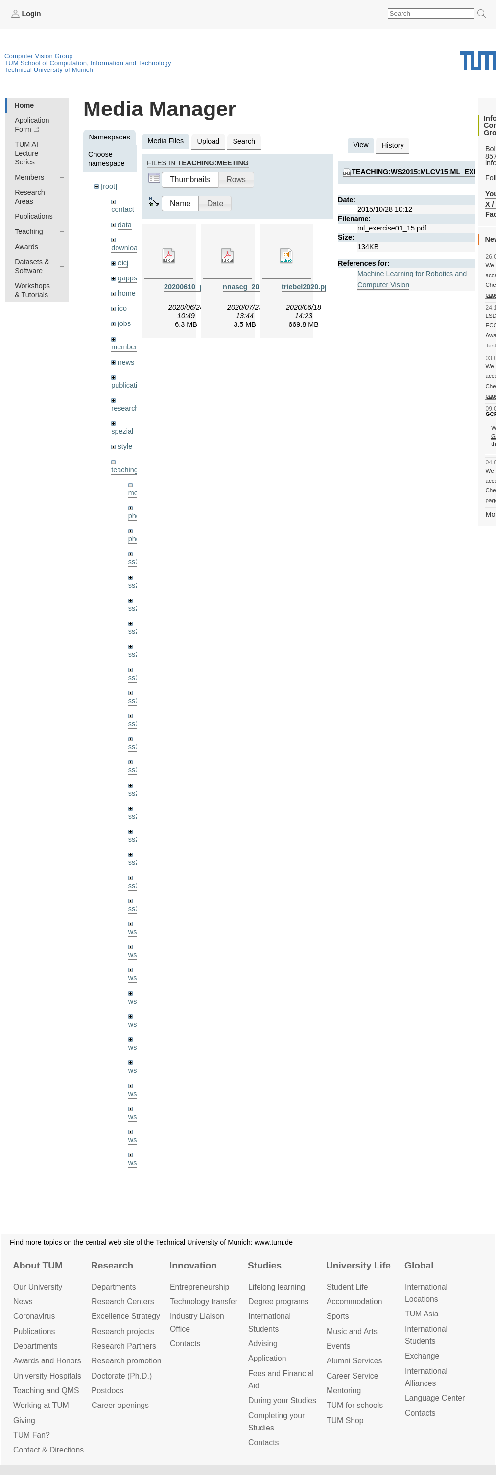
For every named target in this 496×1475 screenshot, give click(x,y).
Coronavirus (34, 1316)
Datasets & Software (32, 266)
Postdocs (107, 1390)
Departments (35, 1346)
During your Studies (282, 1400)
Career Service (352, 1376)
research (125, 408)
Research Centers (123, 1301)
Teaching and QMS (46, 1390)
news (126, 362)
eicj (123, 263)
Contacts (185, 1343)
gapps (127, 278)
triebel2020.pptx (308, 287)
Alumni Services (354, 1361)
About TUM (38, 1265)
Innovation (193, 1265)
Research (112, 1265)
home (127, 293)
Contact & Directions (48, 1450)
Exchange (422, 1356)
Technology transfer (203, 1301)
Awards (26, 247)
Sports (338, 1316)
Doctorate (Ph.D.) (122, 1376)
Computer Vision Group (38, 56)
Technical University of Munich (48, 69)
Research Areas (30, 196)
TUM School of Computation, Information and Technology (87, 63)
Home (24, 105)
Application (267, 1358)
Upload (208, 141)
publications (129, 385)
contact (122, 209)
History (393, 145)
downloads (128, 248)
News (23, 1301)
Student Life (347, 1287)
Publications (34, 216)
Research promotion (127, 1361)
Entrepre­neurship (199, 1287)
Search (244, 141)
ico (122, 308)
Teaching (29, 231)
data (125, 225)
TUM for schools (355, 1405)
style (125, 446)
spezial (122, 431)
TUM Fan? (31, 1435)
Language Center (435, 1398)
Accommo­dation (354, 1301)
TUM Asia (422, 1314)
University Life (358, 1265)
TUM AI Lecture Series (26, 153)
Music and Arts (352, 1331)
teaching (124, 470)
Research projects (123, 1331)
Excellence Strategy (126, 1316)
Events (338, 1346)
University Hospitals (47, 1376)
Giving (24, 1420)
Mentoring (344, 1390)
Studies (265, 1265)
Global (419, 1265)
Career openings (120, 1405)
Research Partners (124, 1346)
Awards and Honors (47, 1361)
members (126, 347)
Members (29, 177)
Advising (263, 1343)
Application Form (32, 124)
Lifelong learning (276, 1287)
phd (134, 516)
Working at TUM (41, 1405)
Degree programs (278, 1301)
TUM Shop (345, 1420)
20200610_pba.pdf (194, 287)
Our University (37, 1287)
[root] (109, 186)
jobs (124, 323)
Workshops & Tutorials (32, 290)
